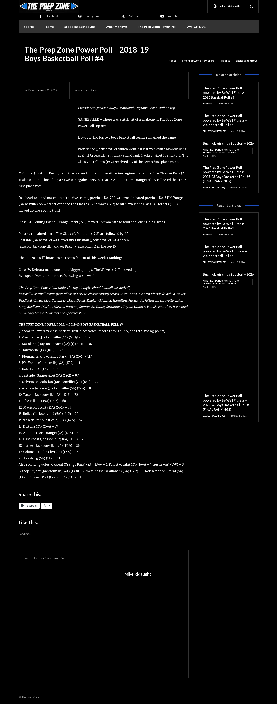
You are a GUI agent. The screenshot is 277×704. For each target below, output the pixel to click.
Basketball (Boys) (247, 61)
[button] (251, 6)
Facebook (52, 16)
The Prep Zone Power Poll (199, 61)
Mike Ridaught (137, 574)
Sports (225, 61)
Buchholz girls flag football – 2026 (226, 282)
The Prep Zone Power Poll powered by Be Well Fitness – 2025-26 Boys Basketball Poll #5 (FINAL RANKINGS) (227, 179)
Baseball (209, 103)
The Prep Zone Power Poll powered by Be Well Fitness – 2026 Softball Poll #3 (227, 120)
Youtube (173, 16)
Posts (172, 61)
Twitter (133, 16)
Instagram (92, 16)
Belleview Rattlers (216, 131)
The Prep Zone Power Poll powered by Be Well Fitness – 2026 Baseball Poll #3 (227, 92)
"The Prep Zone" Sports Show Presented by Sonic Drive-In (222, 156)
